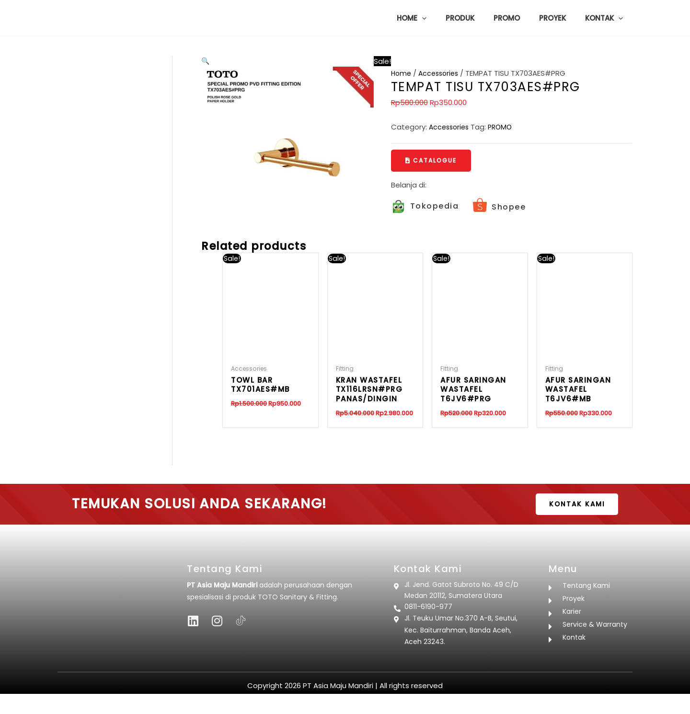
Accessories (441, 73)
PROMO (504, 127)
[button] (443, 18)
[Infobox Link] (425, 207)
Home (402, 73)
